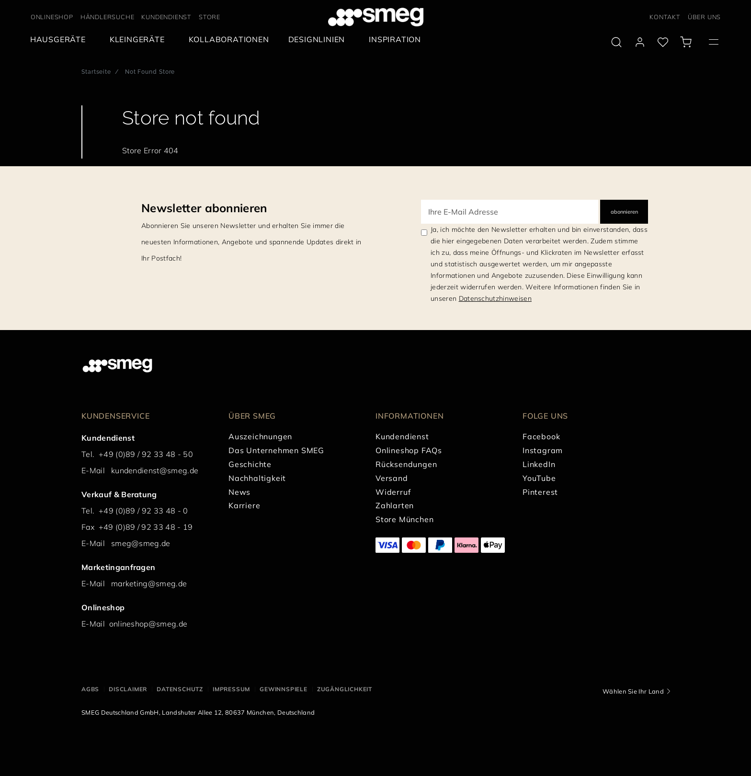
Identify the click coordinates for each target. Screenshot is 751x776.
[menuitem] (60, 40)
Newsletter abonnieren (204, 208)
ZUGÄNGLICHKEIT (344, 689)
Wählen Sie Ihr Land (633, 691)
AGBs (90, 689)
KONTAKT (665, 17)
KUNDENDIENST (166, 17)
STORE (209, 17)
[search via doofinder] (616, 42)
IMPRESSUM (231, 689)
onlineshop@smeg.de (148, 623)
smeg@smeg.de (141, 543)
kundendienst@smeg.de (154, 470)
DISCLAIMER (128, 689)
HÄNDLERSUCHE (107, 17)
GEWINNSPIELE (283, 689)
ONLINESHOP (52, 17)
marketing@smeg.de (149, 583)
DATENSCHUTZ (180, 689)
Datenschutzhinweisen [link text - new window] (495, 298)
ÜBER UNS (704, 17)
